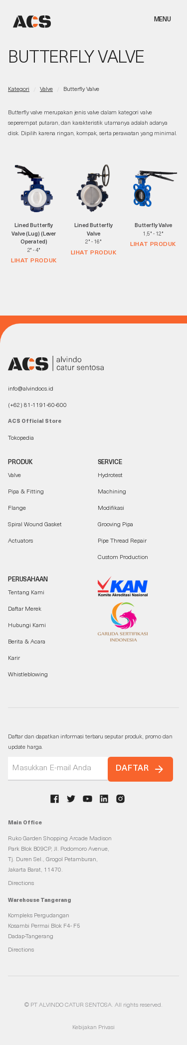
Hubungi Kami (27, 626)
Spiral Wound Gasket (35, 525)
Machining (112, 492)
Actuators (20, 541)
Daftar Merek (24, 609)
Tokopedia (21, 438)
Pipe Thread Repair (122, 541)
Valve (46, 89)
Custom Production (123, 558)
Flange (17, 508)
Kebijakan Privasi (93, 1028)
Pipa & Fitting (26, 492)
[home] (29, 21)
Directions (21, 883)
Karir (14, 658)
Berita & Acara (26, 642)
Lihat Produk (34, 261)
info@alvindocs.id (30, 389)
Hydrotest (110, 476)
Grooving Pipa (115, 525)
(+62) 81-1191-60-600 (37, 405)
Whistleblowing (28, 675)
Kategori (18, 89)
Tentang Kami (26, 593)
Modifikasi (111, 508)
